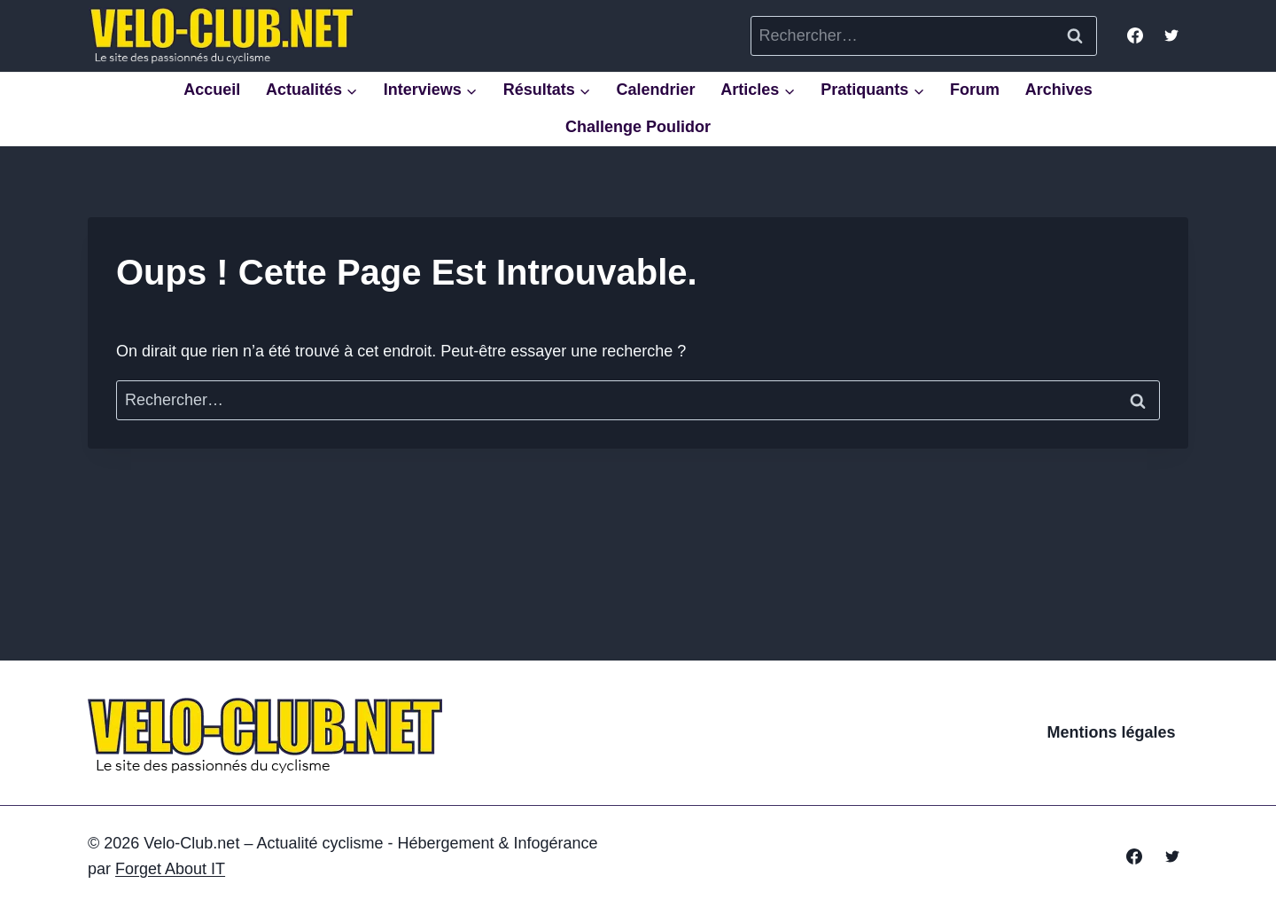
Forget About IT (170, 869)
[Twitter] (1171, 35)
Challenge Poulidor (638, 127)
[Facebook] (1135, 35)
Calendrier (655, 89)
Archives (1059, 89)
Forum (975, 89)
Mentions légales (1111, 732)
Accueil (211, 89)
